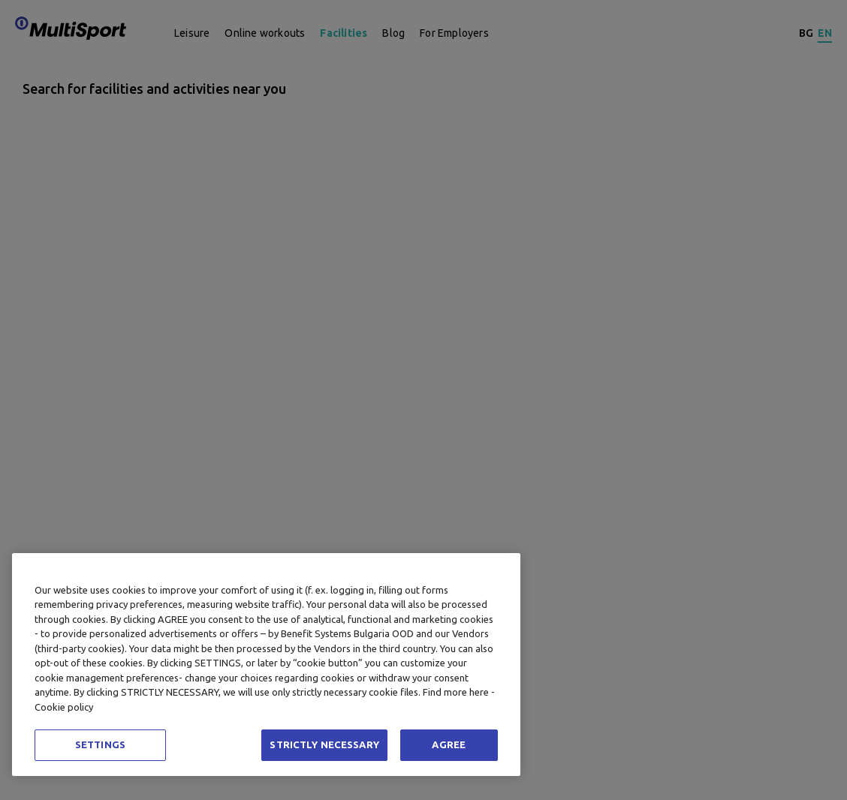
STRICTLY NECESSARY (324, 744)
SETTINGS (100, 744)
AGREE (449, 744)
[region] (266, 664)
